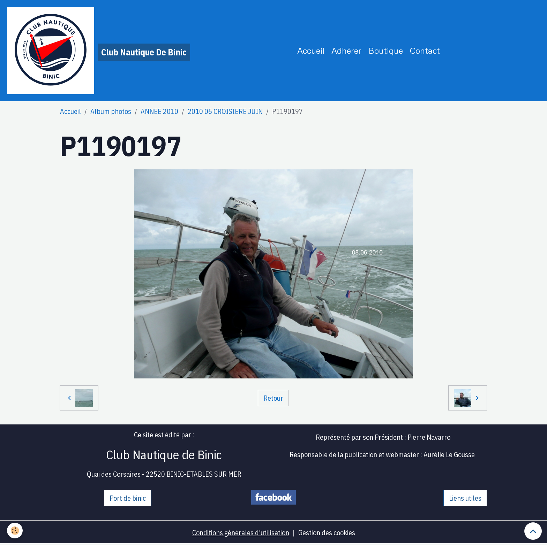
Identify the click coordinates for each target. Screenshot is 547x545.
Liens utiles (465, 498)
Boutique (385, 50)
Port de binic (128, 498)
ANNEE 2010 (159, 111)
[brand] (98, 50)
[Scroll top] (533, 531)
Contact (425, 50)
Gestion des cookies (326, 532)
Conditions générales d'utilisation (240, 532)
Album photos (110, 111)
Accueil (310, 50)
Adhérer (346, 50)
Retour (273, 398)
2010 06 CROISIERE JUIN (225, 111)
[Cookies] (15, 530)
